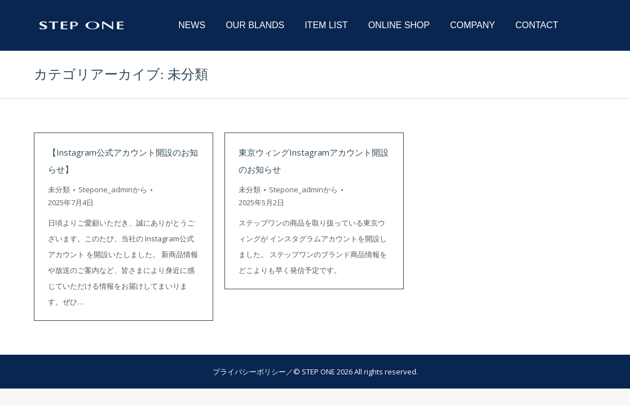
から (112, 189)
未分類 (59, 189)
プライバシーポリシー (249, 372)
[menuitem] (192, 25)
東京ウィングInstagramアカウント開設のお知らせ (314, 161)
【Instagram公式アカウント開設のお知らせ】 (123, 161)
